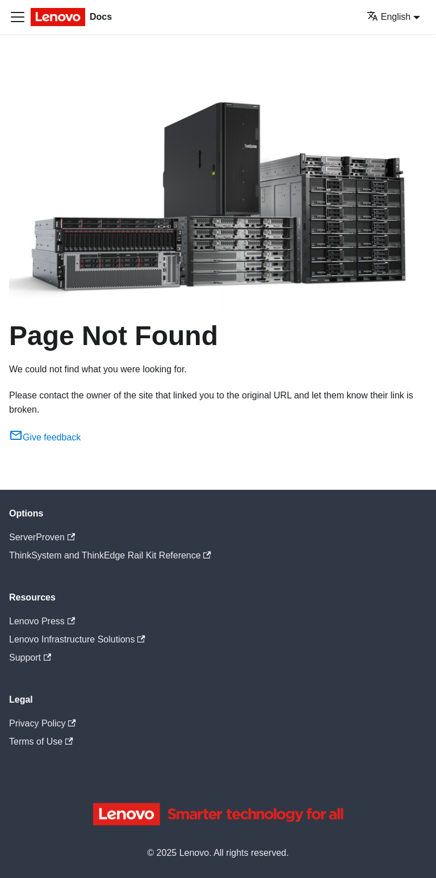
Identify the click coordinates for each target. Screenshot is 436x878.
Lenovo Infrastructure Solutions (77, 639)
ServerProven (42, 537)
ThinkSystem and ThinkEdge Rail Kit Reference (110, 555)
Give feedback (45, 437)
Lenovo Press (42, 621)
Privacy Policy (42, 723)
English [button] (388, 17)
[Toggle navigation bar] (17, 17)
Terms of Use (41, 741)
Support (30, 657)
